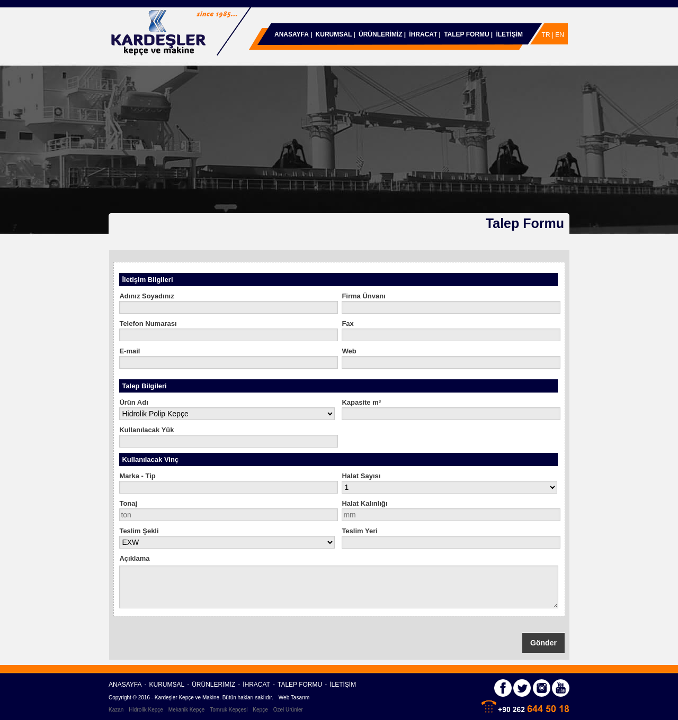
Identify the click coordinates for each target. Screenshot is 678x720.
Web (349, 351)
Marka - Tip (137, 476)
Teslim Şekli (138, 531)
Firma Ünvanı (363, 296)
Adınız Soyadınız (146, 296)
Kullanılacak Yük (146, 430)
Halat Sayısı (361, 476)
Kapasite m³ (361, 402)
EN (559, 35)
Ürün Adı (133, 402)
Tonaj (128, 503)
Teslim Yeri (359, 531)
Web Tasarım (294, 697)
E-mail (129, 351)
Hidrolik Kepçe (146, 710)
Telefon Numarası (147, 323)
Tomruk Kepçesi (228, 710)
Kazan (116, 710)
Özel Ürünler (288, 710)
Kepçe (260, 710)
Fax (347, 323)
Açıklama (134, 558)
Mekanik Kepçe (186, 710)
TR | (549, 35)
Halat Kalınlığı (364, 503)
